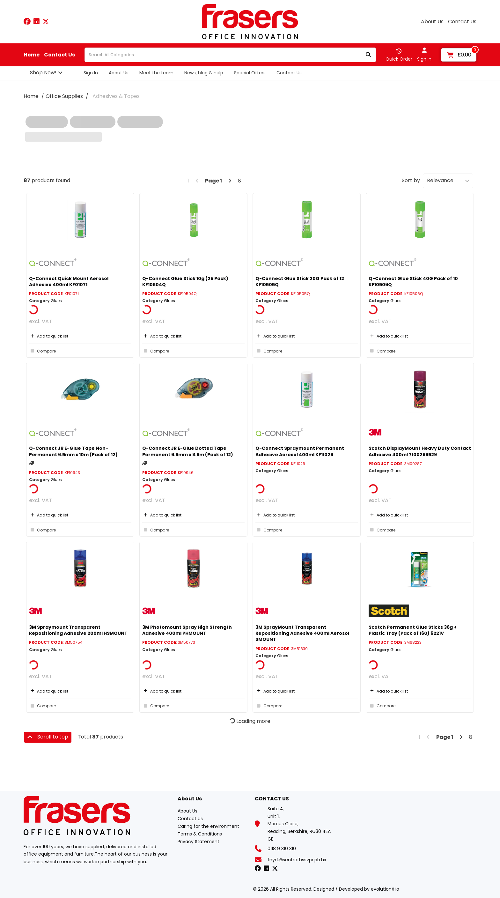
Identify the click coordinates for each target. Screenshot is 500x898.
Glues (56, 300)
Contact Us (462, 21)
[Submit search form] (368, 55)
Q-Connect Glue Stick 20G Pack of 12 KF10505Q (299, 281)
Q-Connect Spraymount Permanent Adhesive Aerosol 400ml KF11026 (299, 451)
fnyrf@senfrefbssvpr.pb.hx (297, 860)
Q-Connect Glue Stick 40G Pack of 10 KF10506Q (413, 281)
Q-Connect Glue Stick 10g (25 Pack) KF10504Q (185, 281)
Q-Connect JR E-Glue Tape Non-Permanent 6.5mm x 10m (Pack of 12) (73, 451)
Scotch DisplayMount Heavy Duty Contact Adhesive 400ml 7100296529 (420, 451)
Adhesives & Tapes (116, 96)
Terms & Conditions (200, 834)
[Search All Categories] (230, 55)
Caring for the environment (208, 826)
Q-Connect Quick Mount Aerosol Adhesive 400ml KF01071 (68, 281)
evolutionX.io (385, 889)
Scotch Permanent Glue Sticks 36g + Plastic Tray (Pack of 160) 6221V (413, 630)
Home (32, 54)
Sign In (91, 73)
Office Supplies (64, 96)
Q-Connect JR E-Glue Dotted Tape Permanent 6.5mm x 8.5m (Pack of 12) (187, 451)
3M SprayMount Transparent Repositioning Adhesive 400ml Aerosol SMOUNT (302, 633)
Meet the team (156, 73)
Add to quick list (48, 336)
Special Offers (250, 73)
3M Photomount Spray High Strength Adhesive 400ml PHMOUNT (187, 630)
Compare (42, 351)
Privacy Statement (198, 841)
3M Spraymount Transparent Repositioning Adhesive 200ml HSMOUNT (78, 630)
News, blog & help (203, 73)
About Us (432, 21)
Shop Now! (43, 72)
